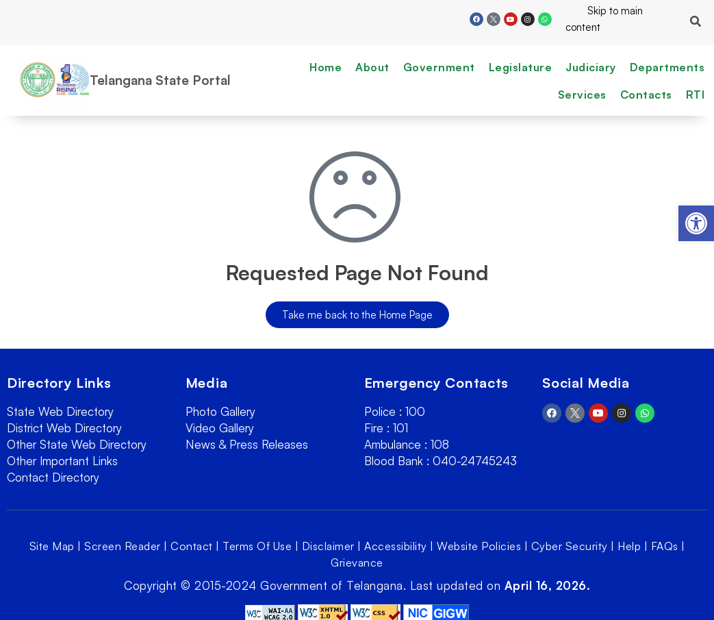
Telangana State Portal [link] (160, 80)
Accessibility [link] (395, 546)
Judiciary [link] (590, 67)
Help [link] (629, 546)
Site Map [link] (52, 546)
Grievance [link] (357, 562)
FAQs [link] (664, 546)
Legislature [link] (520, 67)
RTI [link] (695, 94)
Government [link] (439, 67)
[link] (696, 223)
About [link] (372, 67)
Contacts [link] (646, 94)
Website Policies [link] (479, 546)
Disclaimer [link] (328, 546)
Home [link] (325, 67)
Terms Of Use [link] (257, 546)
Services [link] (582, 94)
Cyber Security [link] (569, 546)
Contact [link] (191, 546)
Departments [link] (667, 67)
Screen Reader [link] (122, 546)
